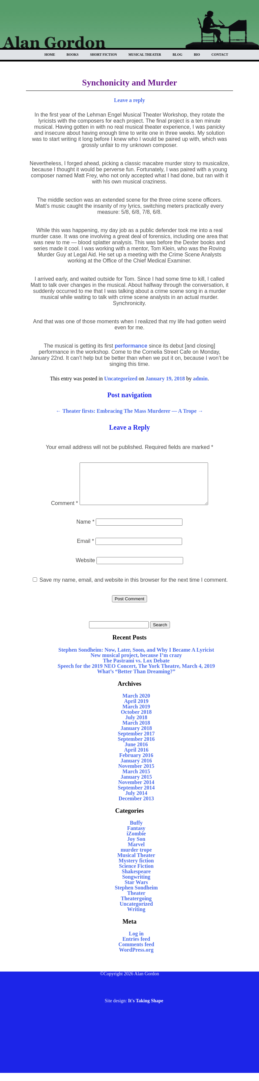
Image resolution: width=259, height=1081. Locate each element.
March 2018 (136, 731)
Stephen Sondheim (136, 896)
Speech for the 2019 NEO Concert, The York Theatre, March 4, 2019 (136, 674)
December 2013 (136, 806)
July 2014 (136, 801)
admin (200, 378)
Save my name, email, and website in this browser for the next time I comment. (133, 588)
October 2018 (136, 720)
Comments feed (136, 952)
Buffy (136, 831)
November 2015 (136, 774)
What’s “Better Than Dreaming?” (136, 679)
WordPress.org (136, 958)
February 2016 (136, 763)
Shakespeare (136, 879)
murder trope (136, 858)
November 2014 (136, 790)
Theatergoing (136, 906)
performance (131, 346)
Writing (136, 917)
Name (85, 530)
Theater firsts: (75, 411)
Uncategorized (121, 378)
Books (72, 54)
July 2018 (136, 725)
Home (50, 54)
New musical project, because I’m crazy (136, 663)
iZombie (136, 842)
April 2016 (136, 758)
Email (85, 549)
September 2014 (136, 796)
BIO (197, 54)
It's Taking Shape (145, 1008)
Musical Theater (144, 54)
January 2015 (136, 785)
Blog (177, 54)
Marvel (136, 852)
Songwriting (136, 885)
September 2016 (136, 747)
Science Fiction (136, 874)
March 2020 (136, 704)
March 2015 (136, 779)
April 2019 (136, 709)
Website (85, 568)
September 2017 (136, 742)
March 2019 (136, 715)
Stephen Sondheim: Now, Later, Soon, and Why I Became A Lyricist (136, 658)
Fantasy (136, 836)
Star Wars (136, 890)
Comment (57, 511)
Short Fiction (103, 54)
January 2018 (136, 736)
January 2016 (136, 769)
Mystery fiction (136, 869)
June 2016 (136, 752)
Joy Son (136, 847)
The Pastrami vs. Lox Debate (136, 669)
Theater (136, 901)
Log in (136, 942)
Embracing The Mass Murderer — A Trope (150, 411)
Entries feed (136, 947)
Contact (219, 54)
